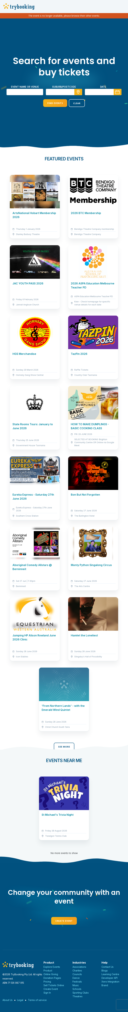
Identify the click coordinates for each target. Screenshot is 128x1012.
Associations (79, 966)
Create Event (64, 920)
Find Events (55, 103)
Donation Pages (52, 977)
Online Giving (51, 974)
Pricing (47, 981)
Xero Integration (110, 981)
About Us (7, 1000)
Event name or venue (25, 86)
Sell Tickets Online (54, 985)
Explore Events (52, 966)
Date (103, 86)
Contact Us (108, 966)
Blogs (105, 970)
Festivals (77, 981)
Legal (20, 1000)
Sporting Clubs (80, 992)
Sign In (47, 992)
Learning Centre (110, 974)
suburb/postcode (64, 86)
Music (75, 985)
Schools (76, 989)
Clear (76, 103)
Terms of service (37, 1000)
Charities (77, 970)
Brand (105, 985)
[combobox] (64, 92)
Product (48, 970)
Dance (76, 977)
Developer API (110, 977)
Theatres (77, 996)
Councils (77, 974)
